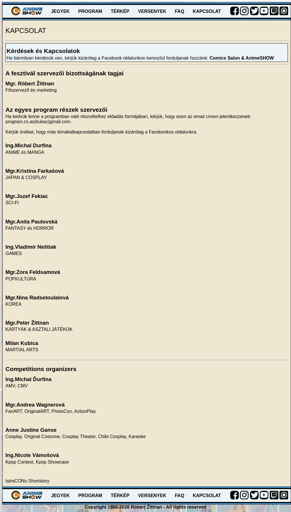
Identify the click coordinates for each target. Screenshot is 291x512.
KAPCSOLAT (207, 11)
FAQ (179, 11)
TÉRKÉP (120, 11)
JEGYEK (60, 11)
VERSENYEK (152, 11)
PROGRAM (90, 11)
